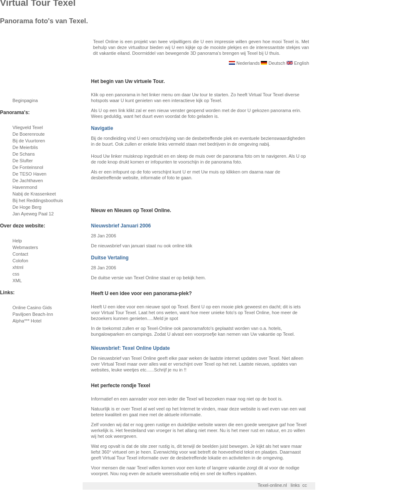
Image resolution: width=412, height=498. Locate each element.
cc (304, 485)
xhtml (17, 267)
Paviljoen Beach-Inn (32, 314)
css (16, 273)
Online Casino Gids (32, 307)
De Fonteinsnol (27, 167)
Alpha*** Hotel (27, 320)
